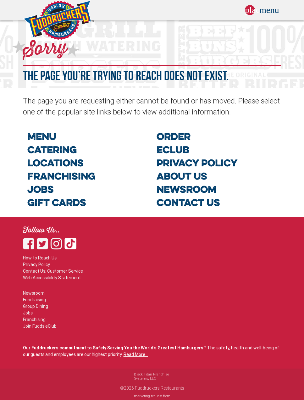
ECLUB (173, 151)
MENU (41, 137)
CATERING (52, 151)
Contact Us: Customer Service (53, 271)
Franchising (34, 319)
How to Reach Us (40, 258)
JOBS (40, 190)
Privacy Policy (36, 264)
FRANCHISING (61, 177)
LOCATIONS (55, 164)
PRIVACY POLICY (197, 164)
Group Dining (35, 306)
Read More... (136, 354)
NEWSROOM (186, 190)
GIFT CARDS (56, 203)
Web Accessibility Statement (52, 278)
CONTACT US (188, 203)
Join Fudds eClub (40, 326)
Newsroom (34, 293)
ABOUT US (182, 177)
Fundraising (34, 300)
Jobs (28, 313)
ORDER (174, 137)
